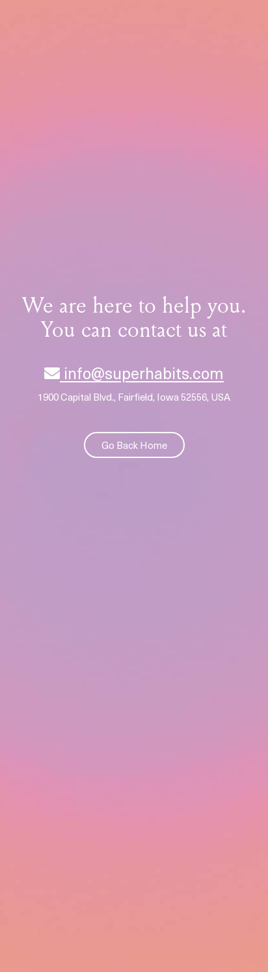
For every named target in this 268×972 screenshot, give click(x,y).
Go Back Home (134, 445)
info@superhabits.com (134, 372)
